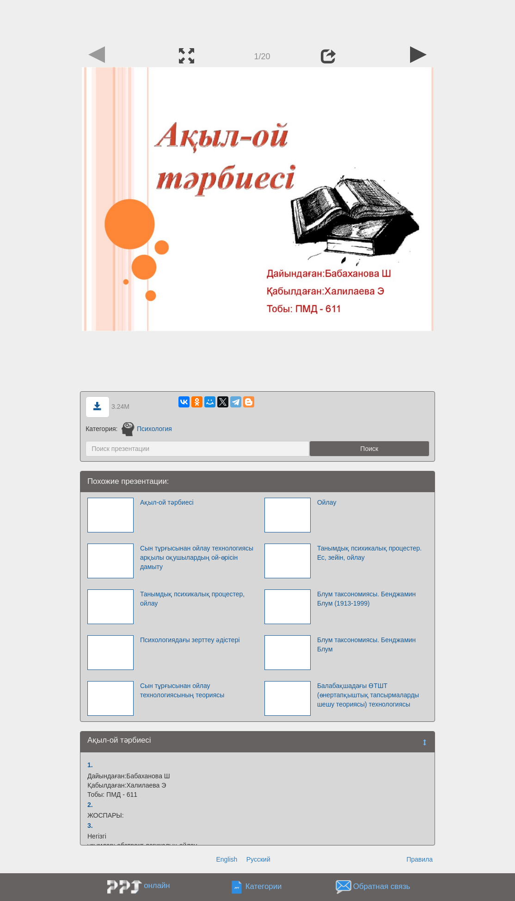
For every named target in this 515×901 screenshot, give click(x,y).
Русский (258, 859)
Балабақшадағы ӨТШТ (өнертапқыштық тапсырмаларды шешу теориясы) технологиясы (368, 695)
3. (90, 825)
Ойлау (327, 502)
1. (90, 765)
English (226, 859)
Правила (419, 859)
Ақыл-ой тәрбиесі (167, 502)
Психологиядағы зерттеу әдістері (190, 640)
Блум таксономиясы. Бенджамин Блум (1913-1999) (366, 598)
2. (90, 804)
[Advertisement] (257, 21)
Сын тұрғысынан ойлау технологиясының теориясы (182, 690)
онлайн (157, 885)
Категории (263, 886)
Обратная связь (382, 886)
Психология (147, 428)
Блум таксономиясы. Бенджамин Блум (366, 644)
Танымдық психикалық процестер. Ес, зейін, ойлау (369, 552)
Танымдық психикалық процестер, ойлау (192, 598)
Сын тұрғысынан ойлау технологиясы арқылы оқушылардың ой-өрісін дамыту (196, 557)
